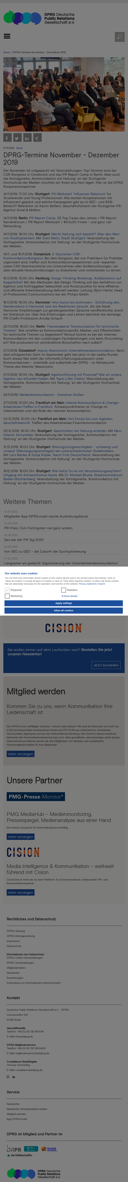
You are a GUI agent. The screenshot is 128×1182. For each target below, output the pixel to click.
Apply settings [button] (63, 603)
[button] (69, 596)
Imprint (101, 584)
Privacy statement (87, 584)
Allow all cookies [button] (63, 610)
